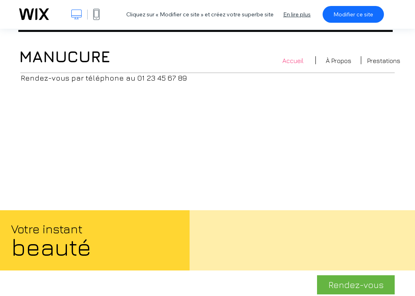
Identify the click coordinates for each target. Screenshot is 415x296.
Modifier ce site (353, 14)
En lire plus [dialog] (297, 14)
